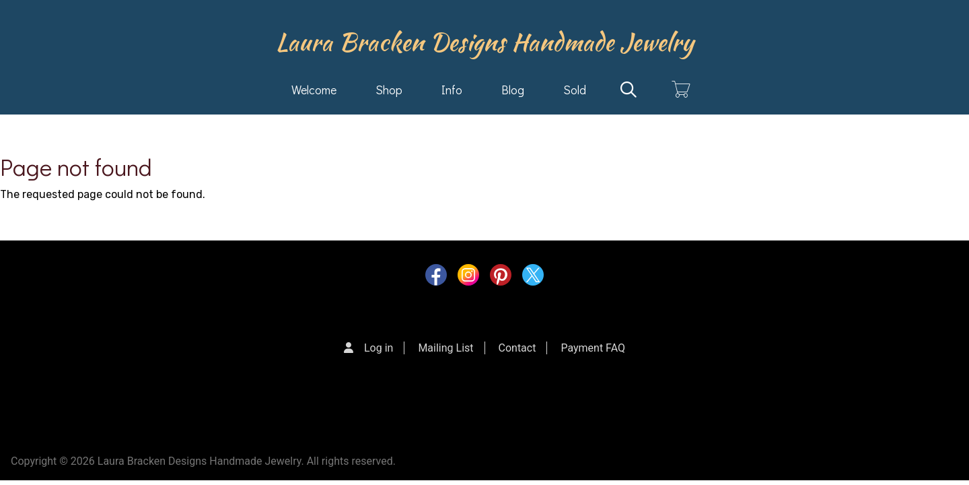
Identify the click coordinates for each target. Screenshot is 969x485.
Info (451, 90)
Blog (512, 90)
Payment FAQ (593, 348)
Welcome (313, 90)
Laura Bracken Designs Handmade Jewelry (485, 41)
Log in (378, 348)
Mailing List (445, 348)
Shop (388, 90)
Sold (574, 90)
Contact (517, 348)
